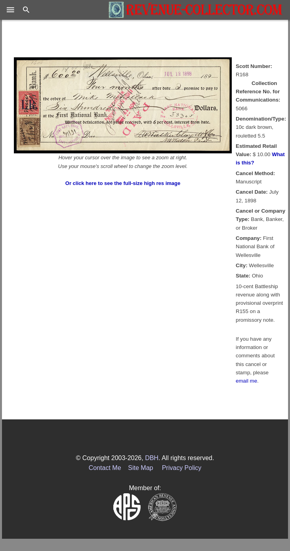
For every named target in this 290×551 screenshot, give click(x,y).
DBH (151, 458)
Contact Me (105, 467)
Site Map (140, 467)
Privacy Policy (182, 467)
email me (246, 381)
